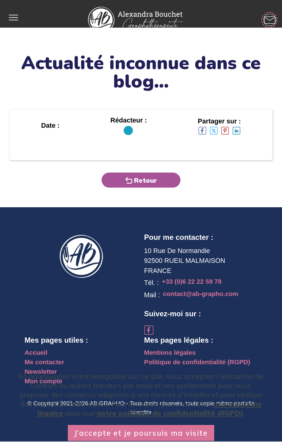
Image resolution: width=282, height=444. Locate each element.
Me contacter (45, 366)
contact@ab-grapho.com (202, 298)
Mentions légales (171, 356)
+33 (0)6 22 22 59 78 (193, 286)
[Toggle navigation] (13, 17)
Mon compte (44, 386)
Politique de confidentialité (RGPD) (199, 366)
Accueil (36, 356)
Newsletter (41, 376)
